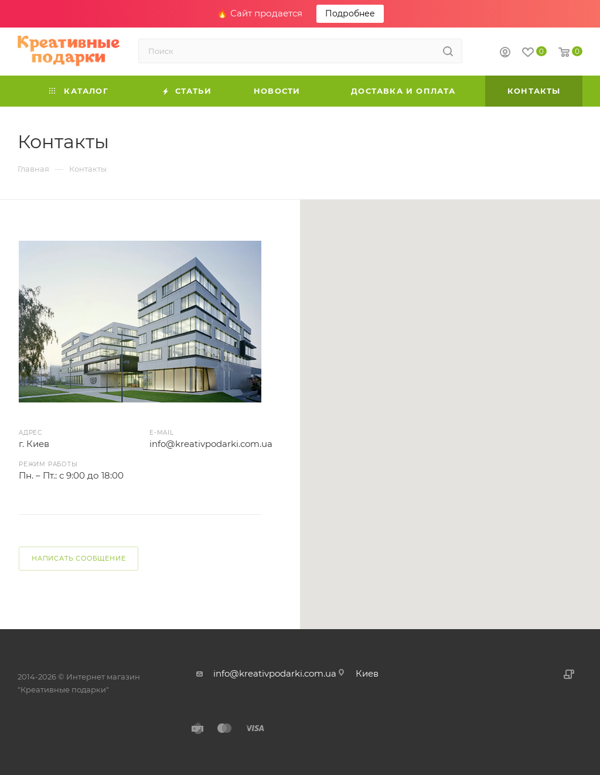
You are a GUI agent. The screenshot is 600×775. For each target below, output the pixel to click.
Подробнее (350, 13)
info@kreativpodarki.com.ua (210, 443)
